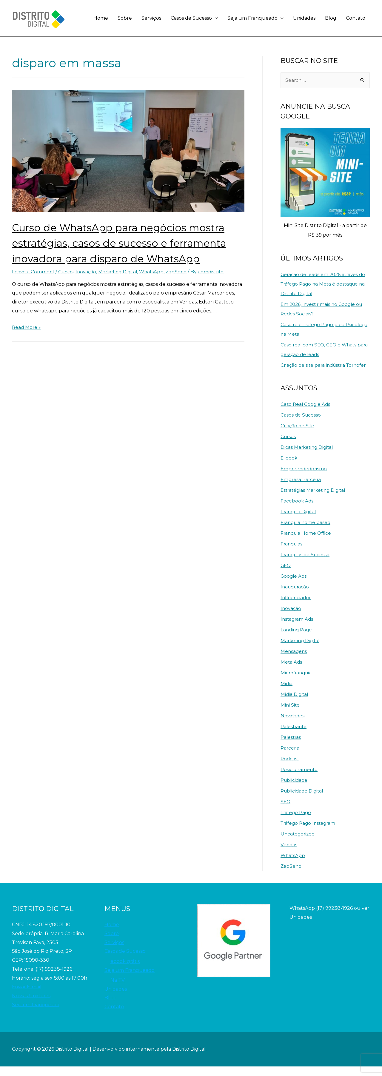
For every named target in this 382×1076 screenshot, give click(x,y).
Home (100, 18)
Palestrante (294, 736)
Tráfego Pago (297, 822)
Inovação (88, 287)
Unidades (304, 18)
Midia (287, 693)
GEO (286, 575)
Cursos (67, 287)
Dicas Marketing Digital (308, 457)
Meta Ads (292, 671)
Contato (355, 18)
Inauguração (296, 596)
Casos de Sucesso (191, 18)
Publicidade (295, 790)
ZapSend (183, 287)
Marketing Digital (121, 287)
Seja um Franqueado (252, 18)
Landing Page (297, 639)
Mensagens (294, 661)
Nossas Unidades (31, 1005)
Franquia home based (306, 532)
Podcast (290, 768)
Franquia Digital (299, 521)
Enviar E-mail (27, 996)
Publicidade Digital (303, 800)
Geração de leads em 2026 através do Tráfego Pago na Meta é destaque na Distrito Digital (325, 284)
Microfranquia (297, 682)
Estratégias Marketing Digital (315, 499)
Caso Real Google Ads (306, 414)
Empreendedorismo (305, 478)
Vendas (289, 854)
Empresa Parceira (301, 489)
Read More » (27, 343)
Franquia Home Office (307, 542)
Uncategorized (298, 843)
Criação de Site (298, 435)
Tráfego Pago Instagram (309, 832)
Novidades (293, 725)
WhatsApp (157, 287)
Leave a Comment (33, 287)
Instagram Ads (298, 628)
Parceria (290, 757)
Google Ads (294, 585)
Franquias (292, 553)
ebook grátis (125, 971)
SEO (286, 811)
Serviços (151, 18)
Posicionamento (300, 779)
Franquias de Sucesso (306, 564)
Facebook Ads (297, 510)
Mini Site (290, 714)
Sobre (125, 18)
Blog (330, 18)
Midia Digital (295, 704)
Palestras (291, 747)
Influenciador (297, 607)
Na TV (117, 990)
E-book (289, 467)
